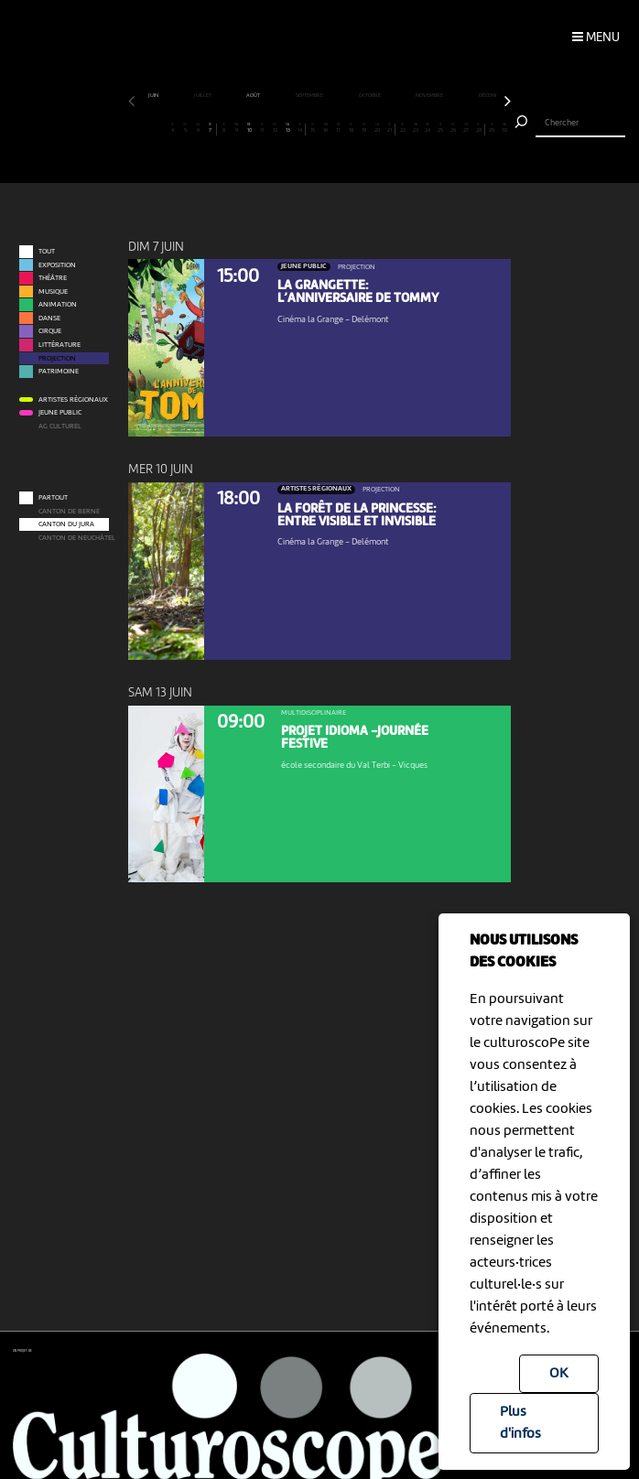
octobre (370, 95)
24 (428, 129)
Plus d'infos (520, 1423)
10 (249, 129)
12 (275, 129)
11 (262, 129)
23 (415, 129)
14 (300, 129)
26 (454, 129)
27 (466, 129)
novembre (430, 95)
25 (441, 129)
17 (339, 129)
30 (505, 129)
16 (326, 129)
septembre (310, 95)
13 (288, 129)
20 (377, 129)
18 (351, 129)
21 (389, 129)
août (253, 95)
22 (402, 129)
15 (314, 129)
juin (153, 95)
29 (492, 129)
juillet (203, 95)
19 (364, 129)
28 (478, 129)
